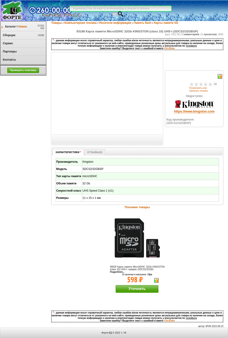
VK (124, 332)
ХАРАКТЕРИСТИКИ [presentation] (68, 152)
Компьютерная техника (80, 22)
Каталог (11, 26)
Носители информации (115, 22)
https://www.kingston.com (194, 111)
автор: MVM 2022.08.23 (210, 326)
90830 (137, 268)
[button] (23, 70)
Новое (22, 26)
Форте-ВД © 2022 (110, 332)
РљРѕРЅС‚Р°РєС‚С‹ (62, 15)
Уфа (149, 274)
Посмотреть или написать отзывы (198, 89)
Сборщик (7, 35)
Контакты (8, 59)
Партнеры (8, 51)
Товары (56, 22)
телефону (191, 46)
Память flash (142, 22)
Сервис (6, 43)
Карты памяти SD (166, 22)
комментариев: (192, 34)
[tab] (68, 152)
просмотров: (211, 34)
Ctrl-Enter (169, 48)
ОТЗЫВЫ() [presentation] (94, 152)
